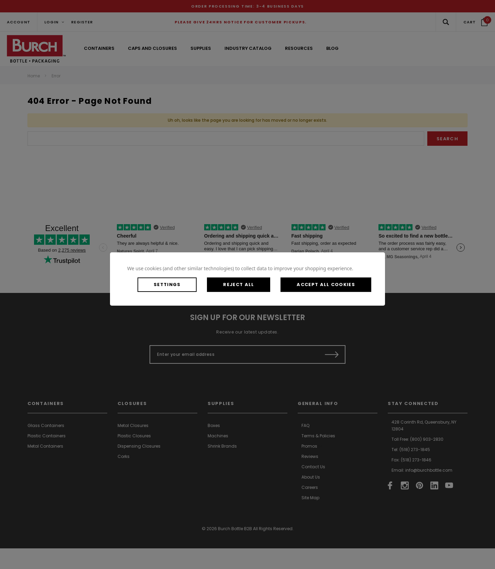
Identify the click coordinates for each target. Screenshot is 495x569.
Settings (167, 284)
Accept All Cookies (326, 284)
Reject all (238, 284)
